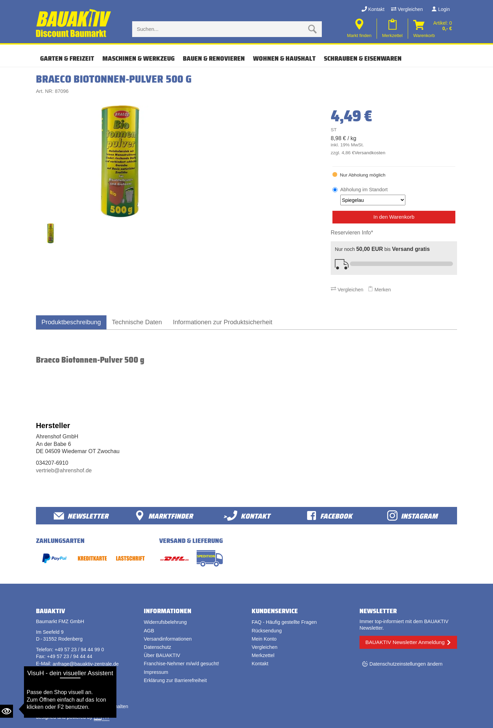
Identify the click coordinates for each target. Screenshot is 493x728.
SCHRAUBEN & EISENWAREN (363, 58)
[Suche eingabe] (220, 29)
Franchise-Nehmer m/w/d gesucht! (181, 663)
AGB (149, 630)
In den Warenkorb (393, 217)
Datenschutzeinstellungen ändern (406, 664)
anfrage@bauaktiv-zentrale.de (86, 664)
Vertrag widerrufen (61, 685)
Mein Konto (264, 639)
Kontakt (373, 9)
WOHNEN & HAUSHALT (284, 58)
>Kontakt (246, 515)
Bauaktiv (62, 706)
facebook (329, 515)
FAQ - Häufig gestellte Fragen (284, 622)
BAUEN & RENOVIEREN (214, 58)
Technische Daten (137, 322)
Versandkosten (370, 152)
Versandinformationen (168, 639)
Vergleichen (407, 9)
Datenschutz (157, 647)
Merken (379, 289)
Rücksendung (267, 630)
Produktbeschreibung (71, 322)
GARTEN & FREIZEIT (67, 58)
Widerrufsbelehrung (165, 622)
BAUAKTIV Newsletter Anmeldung (404, 642)
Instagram (412, 515)
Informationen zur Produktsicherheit (222, 322)
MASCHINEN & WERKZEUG (138, 58)
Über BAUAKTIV (162, 655)
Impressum (156, 672)
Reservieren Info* (352, 232)
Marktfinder (164, 515)
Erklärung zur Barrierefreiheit (175, 680)
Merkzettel (263, 655)
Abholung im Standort (372, 196)
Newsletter (81, 515)
